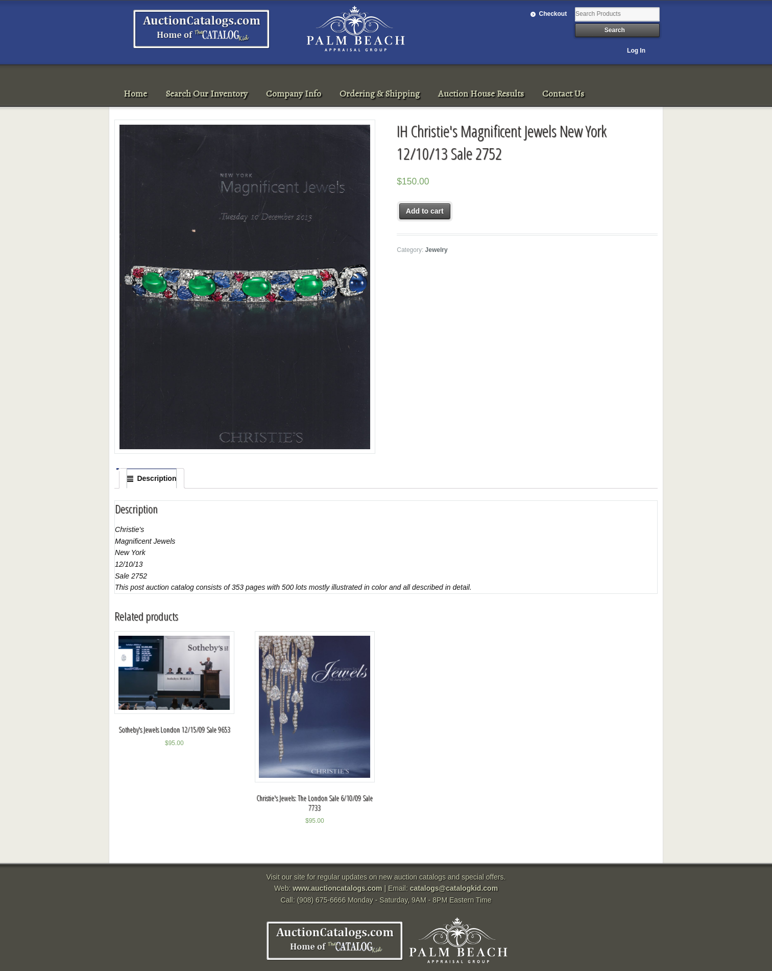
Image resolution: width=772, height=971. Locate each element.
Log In (636, 50)
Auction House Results (481, 93)
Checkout (553, 13)
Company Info (293, 93)
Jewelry (436, 249)
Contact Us (563, 93)
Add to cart (425, 211)
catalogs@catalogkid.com (454, 888)
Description (156, 478)
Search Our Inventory (206, 93)
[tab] (151, 478)
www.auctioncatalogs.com (337, 888)
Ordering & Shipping (380, 93)
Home (135, 93)
